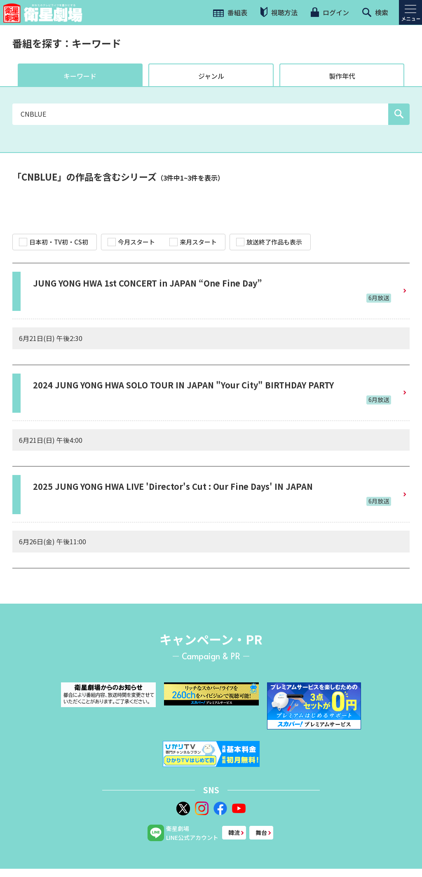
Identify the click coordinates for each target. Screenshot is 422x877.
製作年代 (342, 76)
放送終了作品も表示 (269, 241)
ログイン (330, 12)
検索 (375, 12)
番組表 (230, 12)
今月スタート (131, 241)
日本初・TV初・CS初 (53, 241)
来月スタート (193, 241)
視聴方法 (279, 12)
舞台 (261, 832)
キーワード (79, 76)
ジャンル (211, 76)
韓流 (234, 832)
